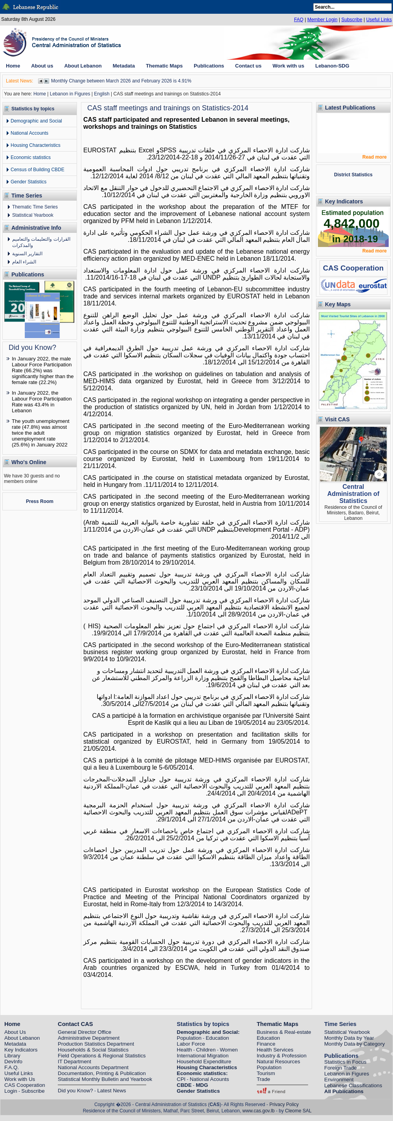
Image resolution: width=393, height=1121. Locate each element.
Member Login (322, 19)
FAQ (298, 19)
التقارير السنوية (27, 253)
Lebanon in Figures (70, 94)
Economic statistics (31, 157)
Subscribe (351, 19)
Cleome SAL (298, 1111)
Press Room (39, 501)
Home (39, 94)
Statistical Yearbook (32, 215)
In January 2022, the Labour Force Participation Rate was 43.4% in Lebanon (42, 401)
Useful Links (379, 19)
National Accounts (29, 133)
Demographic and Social (36, 121)
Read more (374, 157)
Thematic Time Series (35, 207)
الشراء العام (24, 262)
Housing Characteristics (36, 145)
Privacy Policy (284, 1104)
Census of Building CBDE (37, 169)
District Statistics (353, 174)
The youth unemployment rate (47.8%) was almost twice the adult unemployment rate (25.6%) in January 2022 (41, 433)
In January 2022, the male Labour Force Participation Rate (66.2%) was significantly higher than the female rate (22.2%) (43, 370)
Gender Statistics (28, 182)
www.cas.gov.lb (258, 1111)
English (101, 94)
